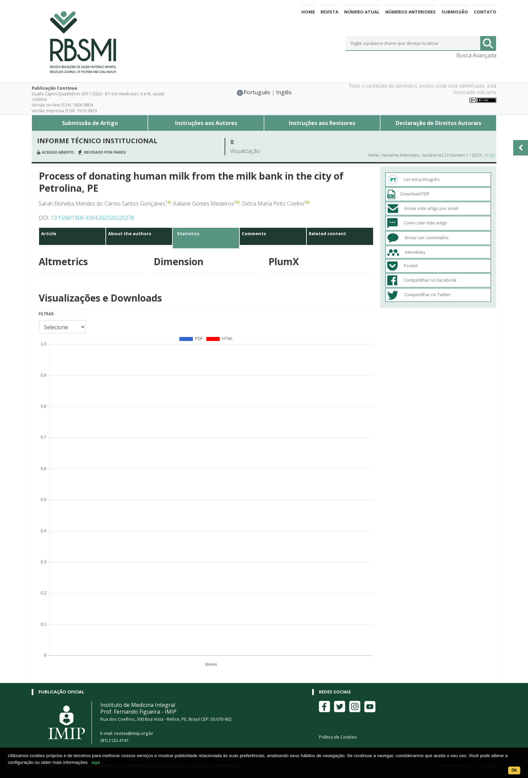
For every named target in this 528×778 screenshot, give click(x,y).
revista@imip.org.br (133, 733)
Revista (329, 12)
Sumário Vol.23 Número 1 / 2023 (451, 155)
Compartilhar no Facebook (421, 280)
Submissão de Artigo (90, 123)
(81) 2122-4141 (114, 740)
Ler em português (413, 179)
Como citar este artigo (417, 223)
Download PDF (408, 194)
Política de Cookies (338, 737)
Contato (485, 12)
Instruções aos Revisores (322, 123)
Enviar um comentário (418, 238)
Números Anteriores (410, 12)
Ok (514, 770)
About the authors (129, 233)
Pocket (402, 265)
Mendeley (406, 252)
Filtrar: (47, 314)
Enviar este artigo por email (422, 208)
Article (48, 233)
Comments (254, 233)
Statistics (188, 233)
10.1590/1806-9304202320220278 (92, 217)
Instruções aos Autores (206, 123)
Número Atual (362, 12)
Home (308, 12)
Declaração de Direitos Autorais (438, 123)
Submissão (454, 12)
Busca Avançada (476, 55)
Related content (327, 233)
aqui (96, 762)
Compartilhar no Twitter (419, 294)
